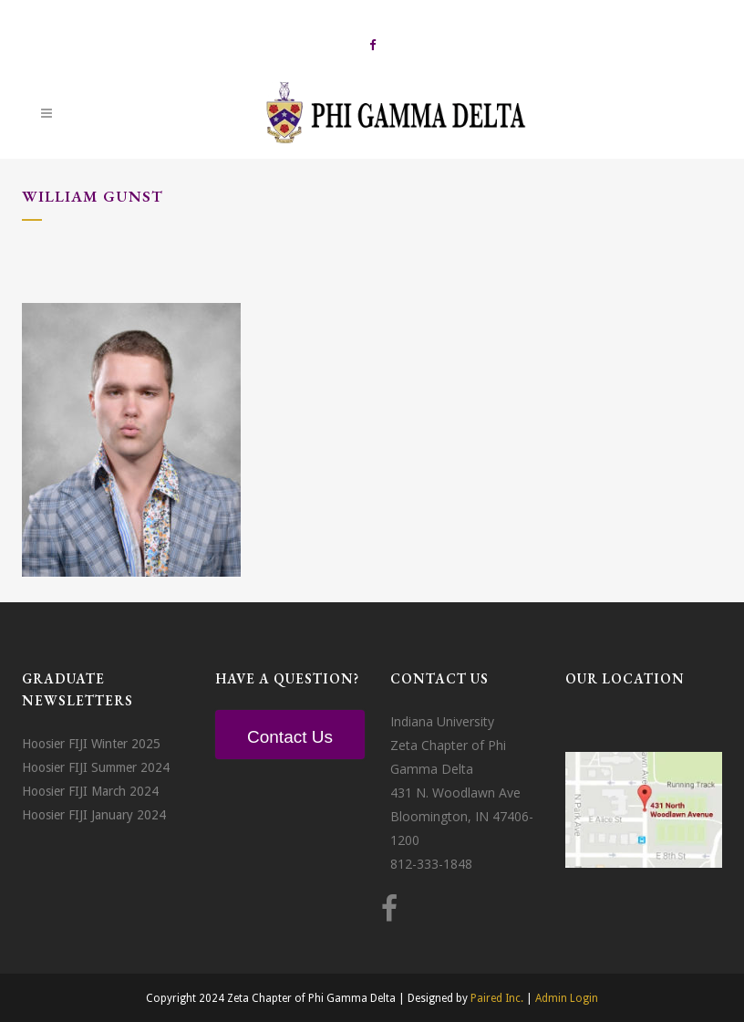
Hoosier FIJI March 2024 (90, 791)
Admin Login (566, 998)
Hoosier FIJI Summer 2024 (96, 767)
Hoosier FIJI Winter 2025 (91, 743)
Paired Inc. (496, 998)
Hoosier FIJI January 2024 (94, 815)
